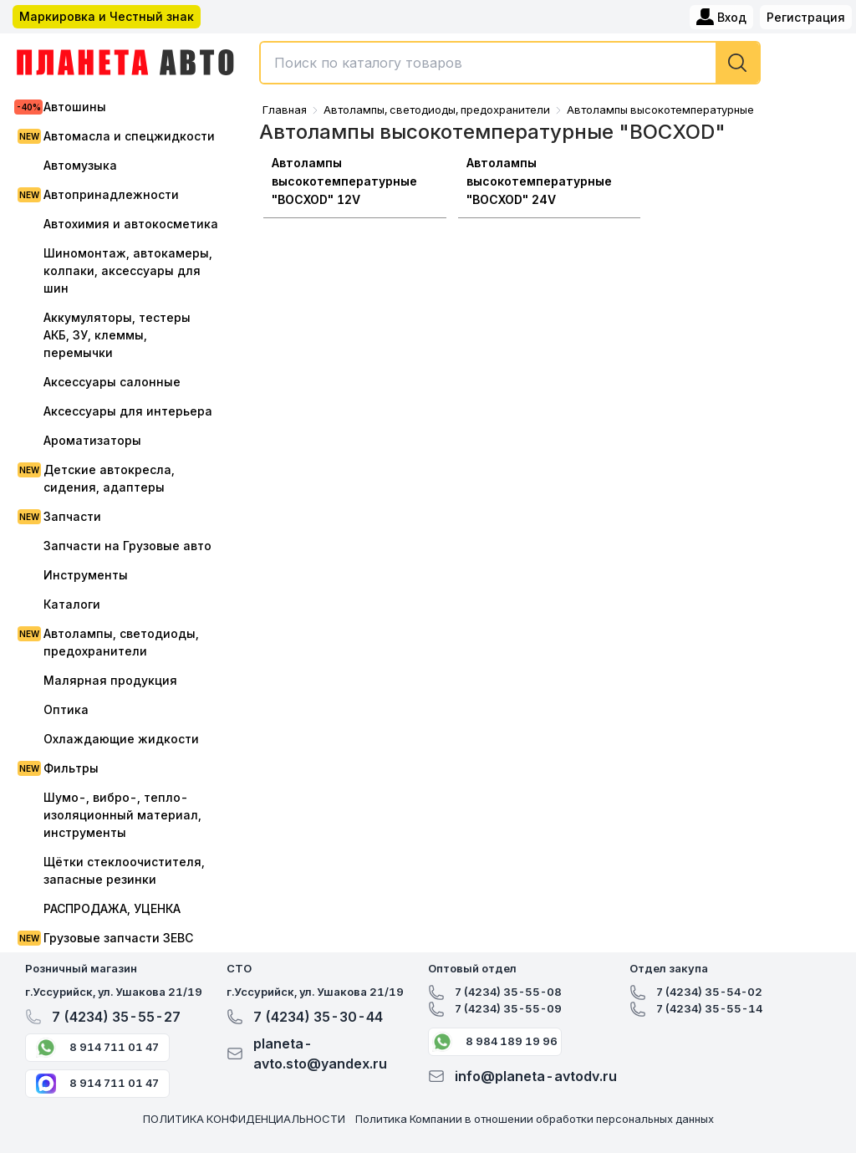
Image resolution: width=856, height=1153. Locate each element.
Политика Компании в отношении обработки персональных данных (534, 1118)
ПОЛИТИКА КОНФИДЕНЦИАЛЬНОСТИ (244, 1118)
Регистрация (806, 17)
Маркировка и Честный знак (106, 16)
